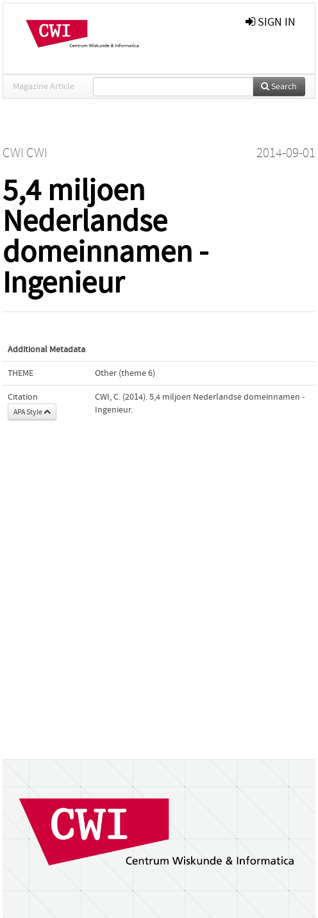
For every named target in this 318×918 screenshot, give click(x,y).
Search (279, 86)
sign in (271, 22)
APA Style (32, 411)
